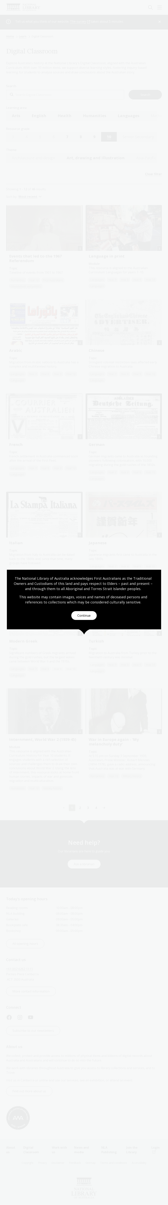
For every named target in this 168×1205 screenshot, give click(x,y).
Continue (84, 615)
